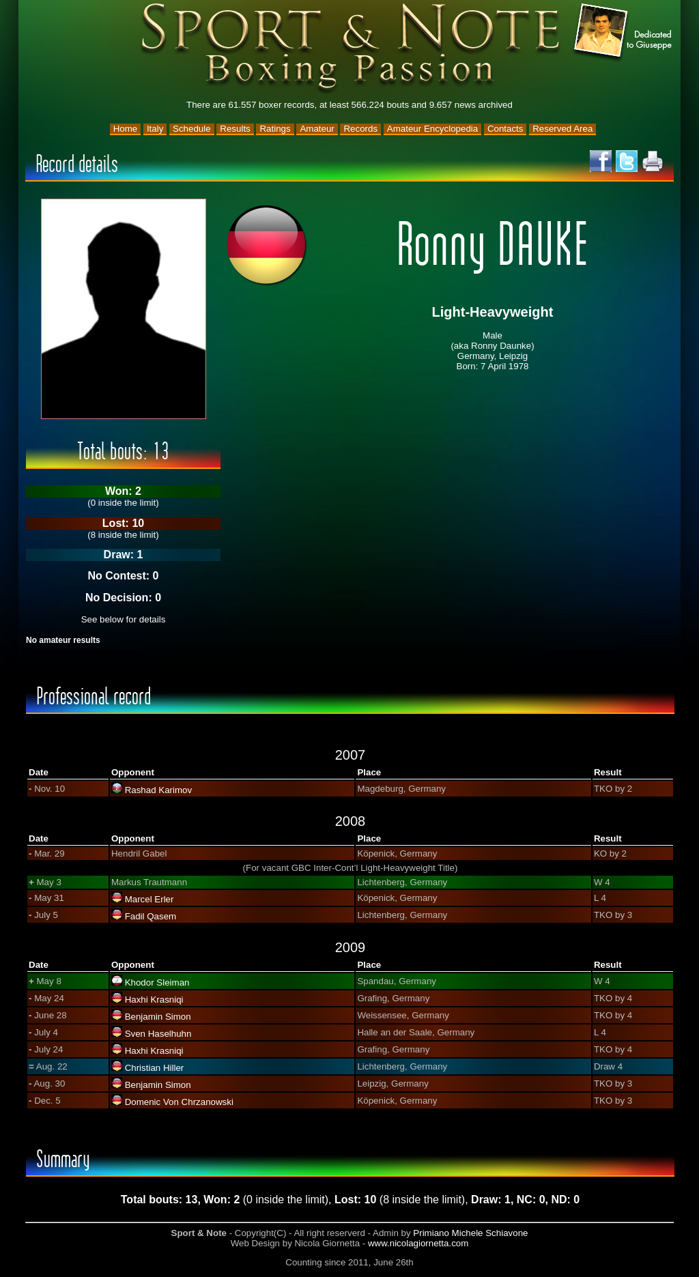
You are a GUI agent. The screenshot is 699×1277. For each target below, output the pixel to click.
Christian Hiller (154, 1068)
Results (235, 129)
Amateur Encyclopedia (432, 129)
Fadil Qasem (151, 916)
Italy (155, 129)
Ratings (274, 129)
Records (360, 129)
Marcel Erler (149, 899)
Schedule (192, 129)
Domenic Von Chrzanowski (179, 1102)
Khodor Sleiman (157, 982)
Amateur (317, 129)
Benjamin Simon (158, 1016)
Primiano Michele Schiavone (470, 1233)
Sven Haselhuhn (158, 1034)
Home (125, 129)
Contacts (505, 129)
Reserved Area (562, 129)
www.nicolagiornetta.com (418, 1243)
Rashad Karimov (158, 790)
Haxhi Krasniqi (154, 999)
